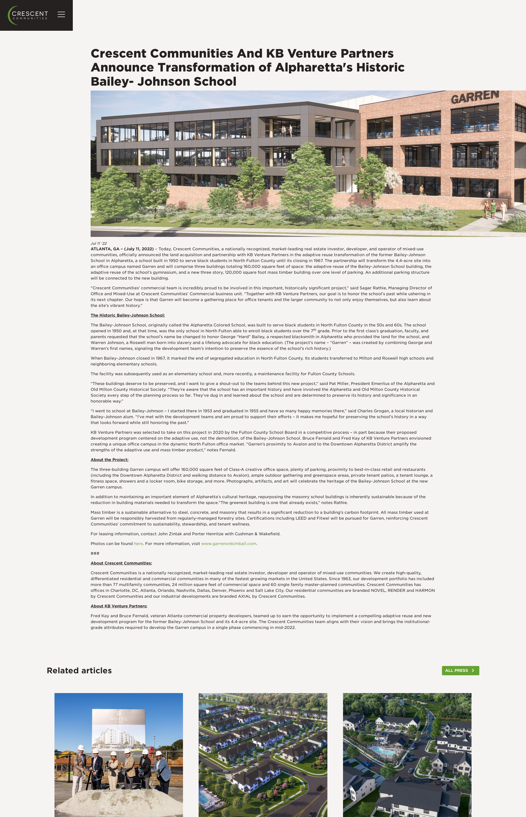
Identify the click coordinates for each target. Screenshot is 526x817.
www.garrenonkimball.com (228, 543)
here (138, 543)
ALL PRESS (456, 670)
